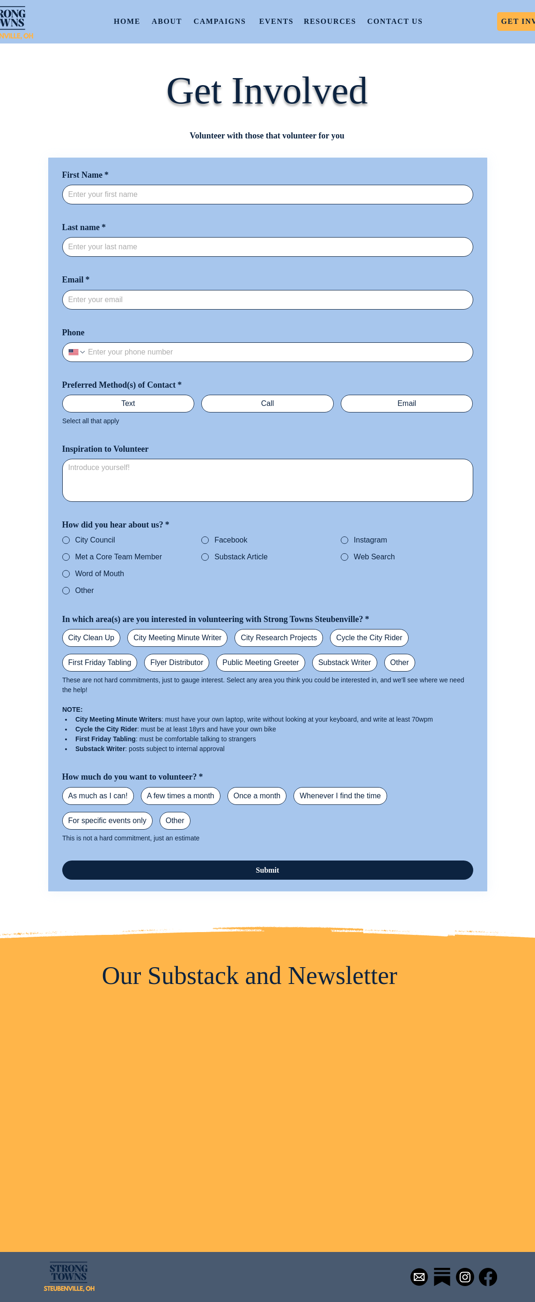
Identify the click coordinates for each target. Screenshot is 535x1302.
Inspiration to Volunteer (105, 449)
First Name (85, 175)
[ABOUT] (168, 21)
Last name (84, 227)
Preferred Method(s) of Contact (122, 385)
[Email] (265, 299)
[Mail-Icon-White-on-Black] (419, 1277)
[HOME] (128, 21)
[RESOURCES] (331, 21)
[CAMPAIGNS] (220, 21)
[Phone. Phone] (276, 352)
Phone (73, 332)
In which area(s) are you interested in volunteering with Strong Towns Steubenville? (215, 619)
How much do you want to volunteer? (132, 777)
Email (76, 280)
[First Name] (265, 194)
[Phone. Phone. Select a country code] (77, 352)
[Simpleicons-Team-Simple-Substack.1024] (442, 1277)
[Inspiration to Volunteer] (268, 480)
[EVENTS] (277, 21)
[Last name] (265, 247)
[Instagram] (465, 1277)
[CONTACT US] (396, 21)
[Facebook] (488, 1277)
